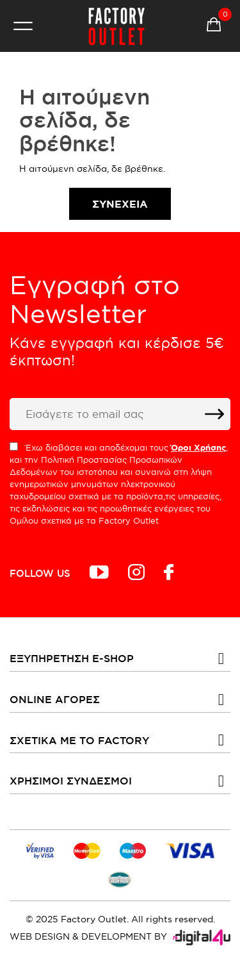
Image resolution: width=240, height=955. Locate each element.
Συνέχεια (120, 204)
